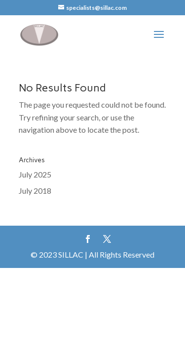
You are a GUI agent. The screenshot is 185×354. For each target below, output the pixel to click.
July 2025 (35, 174)
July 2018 (35, 190)
